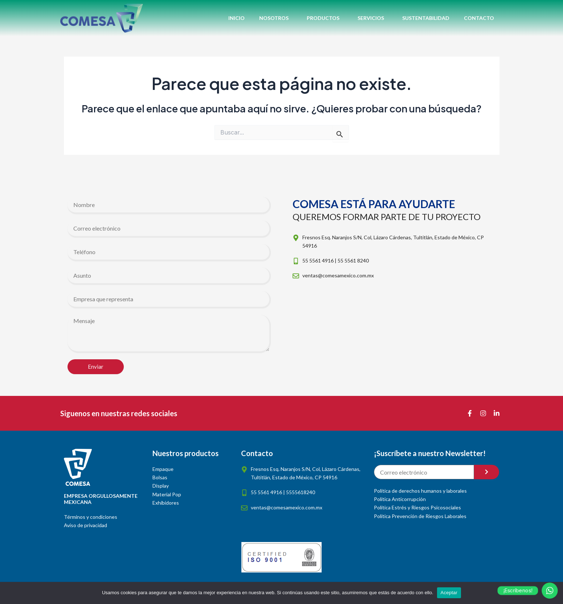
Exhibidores (165, 503)
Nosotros (275, 18)
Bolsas (159, 477)
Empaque (163, 469)
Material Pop (166, 494)
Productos (325, 18)
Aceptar (449, 592)
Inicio (236, 18)
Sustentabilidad (425, 18)
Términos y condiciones (90, 517)
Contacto (479, 18)
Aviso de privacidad (85, 525)
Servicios (373, 18)
